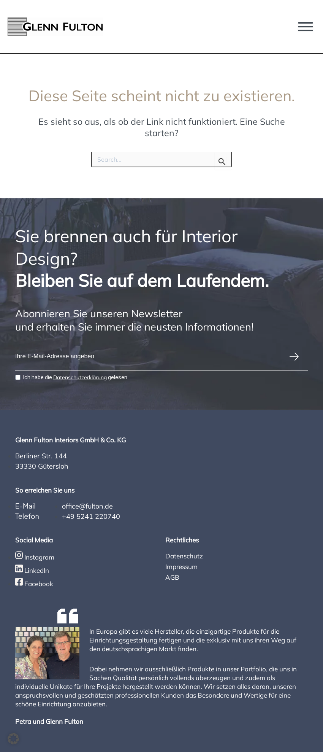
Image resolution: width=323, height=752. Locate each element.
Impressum (181, 567)
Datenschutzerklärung (80, 377)
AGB (172, 577)
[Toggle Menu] (305, 26)
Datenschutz (184, 556)
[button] (13, 738)
